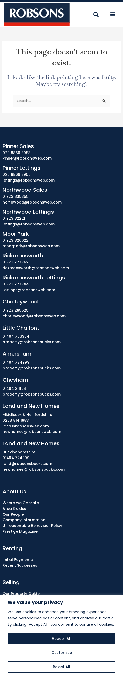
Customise (61, 652)
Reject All (61, 666)
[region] (61, 636)
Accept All (61, 638)
